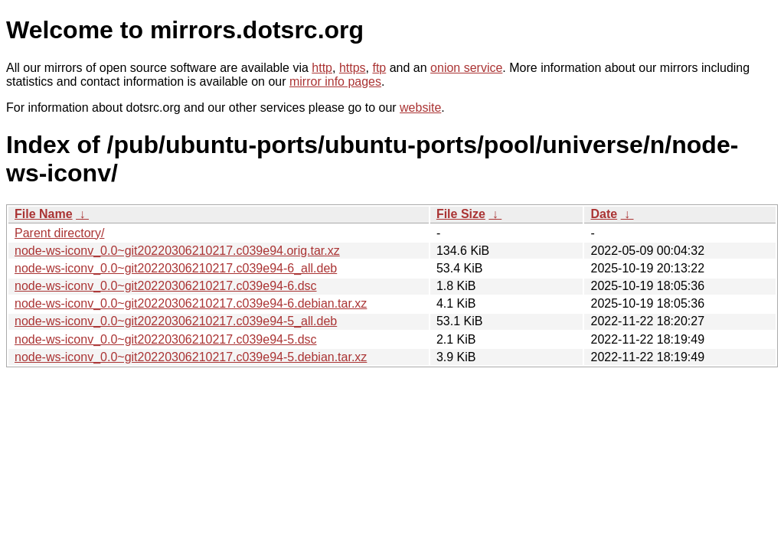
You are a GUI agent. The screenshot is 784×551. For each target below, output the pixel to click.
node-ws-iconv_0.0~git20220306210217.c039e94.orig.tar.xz (177, 250)
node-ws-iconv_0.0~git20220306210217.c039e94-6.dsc (166, 285)
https (352, 67)
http (322, 67)
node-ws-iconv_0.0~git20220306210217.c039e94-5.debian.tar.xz (191, 357)
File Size (460, 213)
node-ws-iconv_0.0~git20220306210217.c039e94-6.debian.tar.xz (191, 303)
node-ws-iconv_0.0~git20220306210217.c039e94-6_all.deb (176, 268)
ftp (379, 67)
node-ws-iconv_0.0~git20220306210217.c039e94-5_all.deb (176, 321)
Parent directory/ (59, 233)
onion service (466, 67)
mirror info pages (335, 81)
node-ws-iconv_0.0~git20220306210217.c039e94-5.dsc (166, 339)
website (420, 107)
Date (603, 213)
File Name (44, 213)
